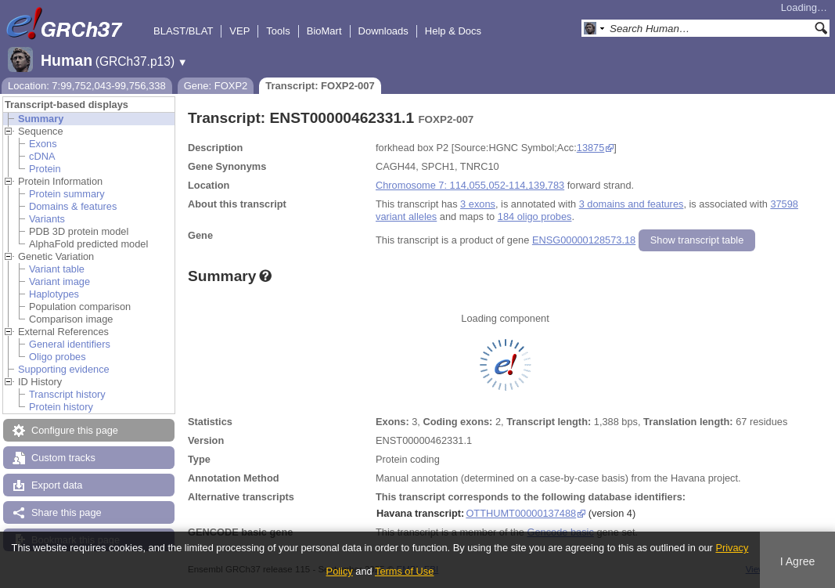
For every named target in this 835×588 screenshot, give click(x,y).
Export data (56, 485)
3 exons (477, 204)
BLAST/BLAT (183, 31)
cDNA (42, 156)
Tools (278, 31)
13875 (591, 147)
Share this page (66, 512)
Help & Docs (453, 31)
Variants (47, 219)
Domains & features (73, 206)
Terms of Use (404, 571)
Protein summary (67, 194)
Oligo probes (57, 357)
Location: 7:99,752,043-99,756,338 (87, 86)
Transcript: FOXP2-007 (319, 86)
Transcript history (67, 394)
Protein (45, 169)
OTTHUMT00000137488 (521, 513)
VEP (239, 31)
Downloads (383, 31)
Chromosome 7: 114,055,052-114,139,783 (470, 185)
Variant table (57, 269)
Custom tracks (63, 458)
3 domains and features (631, 204)
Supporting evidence (64, 369)
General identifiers (69, 344)
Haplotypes (54, 294)
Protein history (61, 407)
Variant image (59, 281)
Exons (43, 144)
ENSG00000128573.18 (583, 240)
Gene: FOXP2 (216, 86)
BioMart (324, 31)
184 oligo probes (535, 216)
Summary (40, 118)
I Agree (797, 561)
